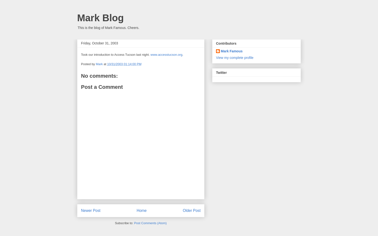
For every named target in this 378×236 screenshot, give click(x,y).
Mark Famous (232, 51)
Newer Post (91, 210)
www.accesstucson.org (166, 54)
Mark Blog (100, 18)
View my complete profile (234, 58)
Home (142, 210)
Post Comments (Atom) (150, 223)
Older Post (192, 210)
